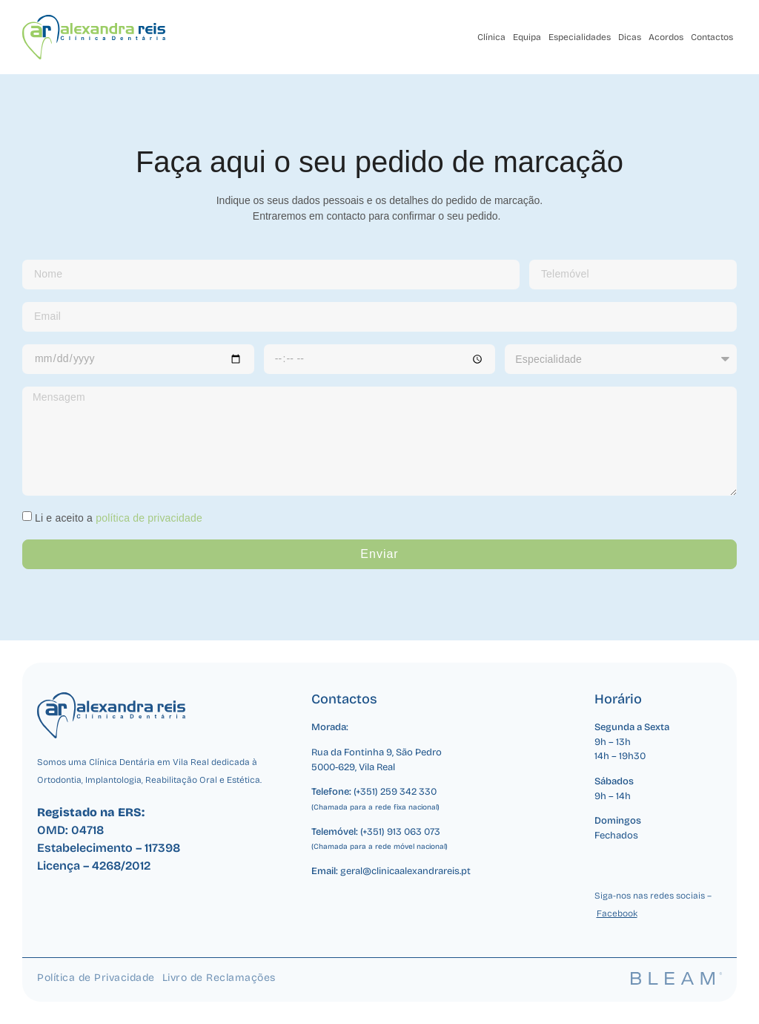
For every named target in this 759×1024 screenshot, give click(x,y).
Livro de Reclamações (219, 977)
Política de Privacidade (96, 977)
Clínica (491, 37)
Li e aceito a (118, 518)
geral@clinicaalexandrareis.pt (405, 871)
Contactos (712, 37)
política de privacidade (149, 518)
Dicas (629, 37)
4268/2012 (121, 866)
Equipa (527, 37)
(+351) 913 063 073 (400, 832)
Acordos (666, 37)
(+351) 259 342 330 (395, 792)
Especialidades (579, 37)
